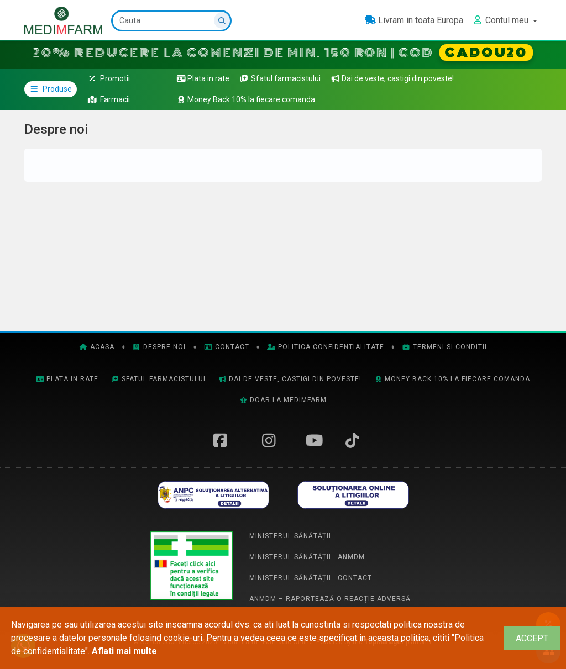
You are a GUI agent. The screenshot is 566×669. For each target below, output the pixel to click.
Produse (50, 89)
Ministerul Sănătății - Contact (310, 578)
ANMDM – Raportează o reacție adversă (330, 599)
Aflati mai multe (124, 651)
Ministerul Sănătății (290, 536)
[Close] (532, 638)
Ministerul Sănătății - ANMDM (307, 557)
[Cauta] (171, 20)
